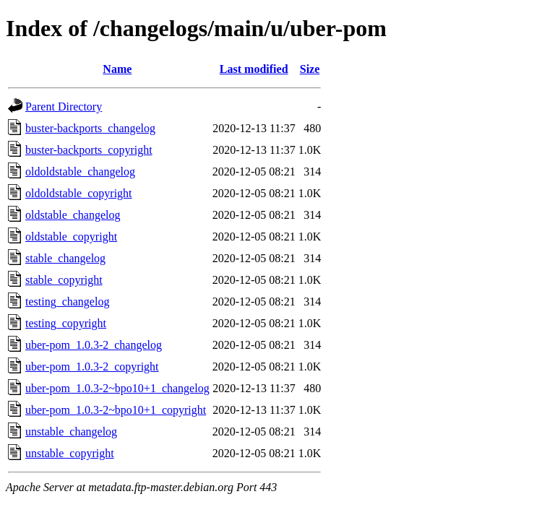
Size (310, 69)
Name (117, 69)
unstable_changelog (71, 431)
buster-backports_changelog (90, 128)
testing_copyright (65, 323)
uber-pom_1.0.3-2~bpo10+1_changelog (117, 388)
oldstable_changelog (73, 215)
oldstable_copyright (71, 236)
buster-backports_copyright (88, 150)
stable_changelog (65, 258)
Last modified (254, 69)
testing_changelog (67, 301)
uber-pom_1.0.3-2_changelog (93, 345)
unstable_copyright (69, 453)
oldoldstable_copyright (78, 193)
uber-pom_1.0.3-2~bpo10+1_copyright (115, 410)
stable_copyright (64, 280)
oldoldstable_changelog (80, 171)
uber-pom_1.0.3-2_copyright (92, 366)
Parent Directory (63, 106)
